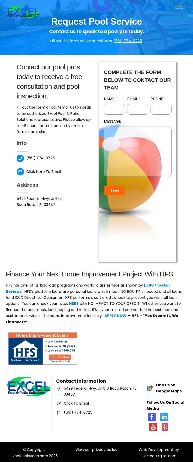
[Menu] (179, 6)
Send (114, 190)
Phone (158, 98)
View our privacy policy (96, 448)
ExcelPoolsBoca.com (29, 454)
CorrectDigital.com (159, 454)
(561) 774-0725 (128, 41)
